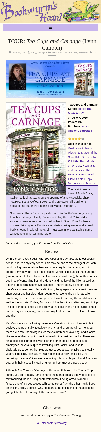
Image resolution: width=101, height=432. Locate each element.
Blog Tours (57, 52)
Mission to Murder (79, 152)
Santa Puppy (84, 179)
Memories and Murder (81, 183)
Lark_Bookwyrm (39, 52)
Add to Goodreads (80, 130)
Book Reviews (70, 52)
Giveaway (83, 52)
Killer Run (79, 161)
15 (95, 52)
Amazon (87, 126)
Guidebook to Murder (81, 148)
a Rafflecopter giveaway (51, 423)
